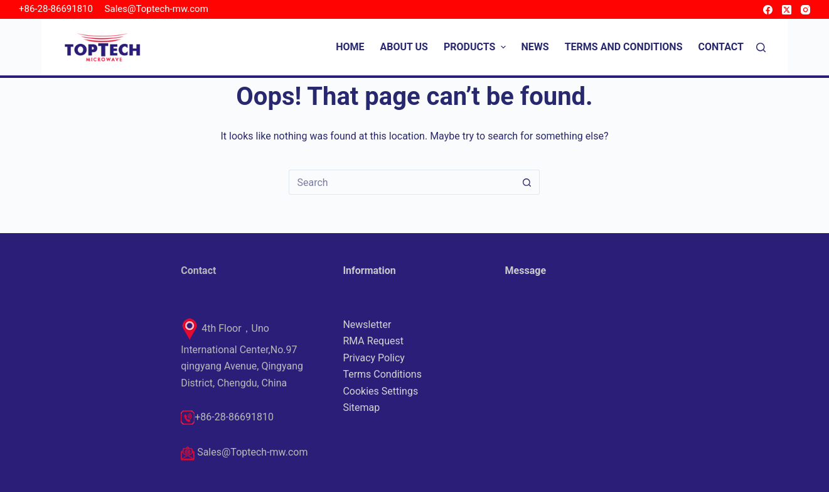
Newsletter (367, 325)
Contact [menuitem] (721, 47)
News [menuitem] (535, 47)
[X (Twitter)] (786, 9)
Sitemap (361, 407)
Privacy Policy (374, 358)
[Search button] (527, 182)
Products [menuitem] (476, 47)
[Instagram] (805, 9)
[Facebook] (768, 9)
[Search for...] (402, 182)
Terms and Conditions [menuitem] (624, 47)
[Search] (761, 47)
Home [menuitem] (350, 47)
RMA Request (373, 341)
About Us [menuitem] (404, 47)
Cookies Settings (380, 391)
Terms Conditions (382, 374)
